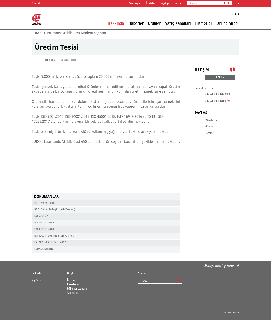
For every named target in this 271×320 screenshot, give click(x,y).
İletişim (71, 280)
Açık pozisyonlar (171, 3)
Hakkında (116, 23)
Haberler (136, 23)
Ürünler (154, 23)
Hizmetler (203, 23)
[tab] (106, 196)
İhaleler (151, 3)
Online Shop (227, 23)
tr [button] (238, 3)
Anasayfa (134, 3)
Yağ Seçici (37, 280)
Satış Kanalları (178, 23)
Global (38, 3)
